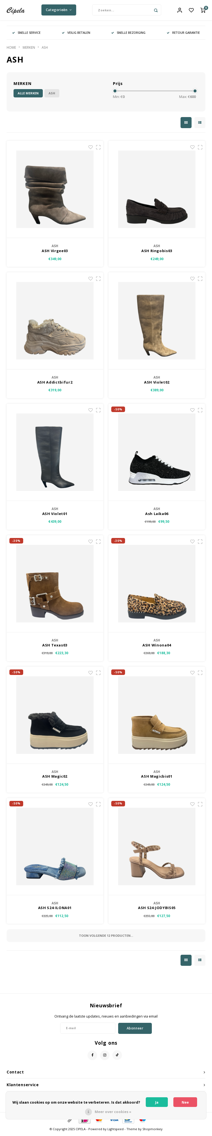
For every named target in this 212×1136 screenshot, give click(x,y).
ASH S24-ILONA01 (55, 909)
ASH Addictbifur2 (54, 384)
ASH (45, 49)
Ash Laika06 (156, 515)
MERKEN (29, 49)
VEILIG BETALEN (76, 34)
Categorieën (59, 11)
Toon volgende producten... (106, 938)
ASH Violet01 (55, 515)
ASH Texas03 (54, 647)
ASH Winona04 (156, 647)
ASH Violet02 (156, 384)
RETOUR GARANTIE (183, 34)
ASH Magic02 (54, 778)
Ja (156, 1102)
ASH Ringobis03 (156, 252)
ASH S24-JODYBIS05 (157, 909)
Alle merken (28, 95)
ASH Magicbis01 (156, 778)
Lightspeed (115, 1131)
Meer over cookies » (113, 1111)
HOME (11, 49)
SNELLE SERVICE (26, 34)
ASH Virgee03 (55, 252)
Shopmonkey (152, 1131)
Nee (185, 1102)
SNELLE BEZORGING (128, 34)
